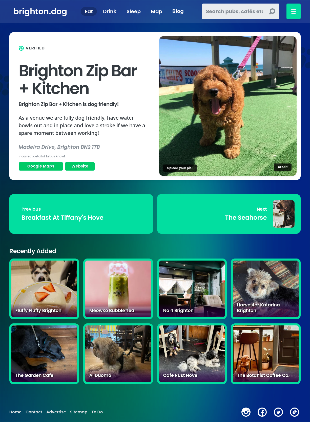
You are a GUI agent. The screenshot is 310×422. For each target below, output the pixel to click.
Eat (89, 11)
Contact (34, 412)
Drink (109, 11)
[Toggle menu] (293, 11)
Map (156, 11)
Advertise (56, 412)
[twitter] (278, 412)
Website (80, 166)
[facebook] (262, 412)
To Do (97, 412)
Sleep (134, 11)
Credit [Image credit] (282, 167)
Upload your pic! (180, 168)
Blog (178, 11)
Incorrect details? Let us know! (42, 156)
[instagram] (246, 412)
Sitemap (79, 412)
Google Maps (40, 166)
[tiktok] (294, 412)
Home (15, 412)
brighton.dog (40, 11)
